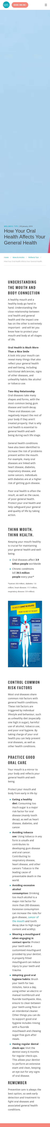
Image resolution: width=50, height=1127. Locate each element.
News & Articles (18, 257)
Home (6, 257)
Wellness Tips (33, 257)
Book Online (20, 5)
